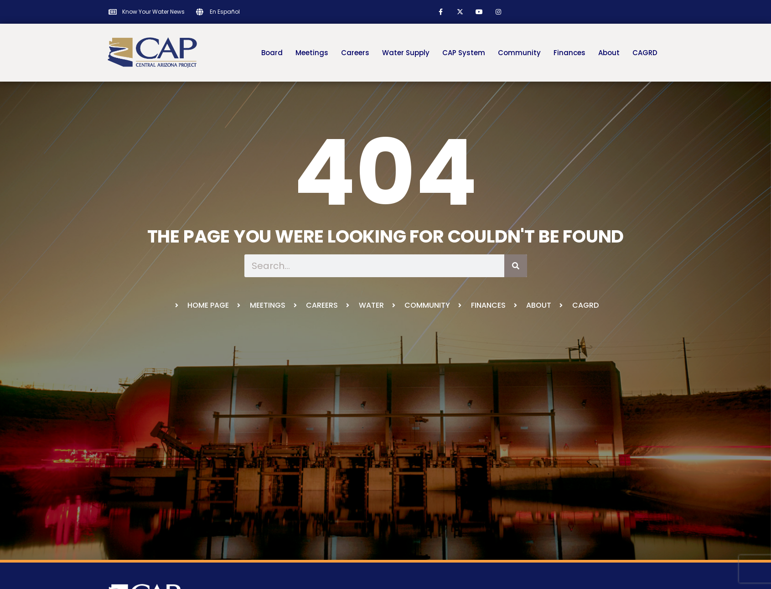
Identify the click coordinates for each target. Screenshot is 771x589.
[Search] (515, 265)
